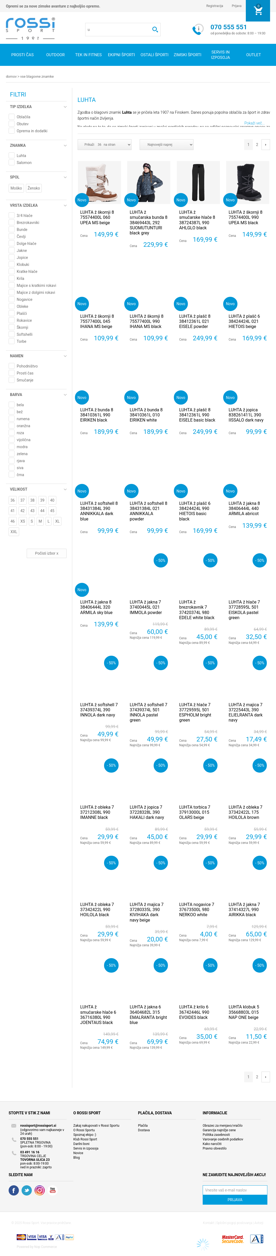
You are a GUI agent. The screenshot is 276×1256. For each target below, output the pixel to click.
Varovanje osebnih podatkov (223, 1139)
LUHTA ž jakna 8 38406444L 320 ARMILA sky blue (96, 607)
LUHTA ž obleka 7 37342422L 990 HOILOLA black (97, 909)
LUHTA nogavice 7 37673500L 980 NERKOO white (196, 909)
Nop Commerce (45, 1246)
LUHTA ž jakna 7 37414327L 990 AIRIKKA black (244, 909)
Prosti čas (22, 54)
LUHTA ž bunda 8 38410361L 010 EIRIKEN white (146, 414)
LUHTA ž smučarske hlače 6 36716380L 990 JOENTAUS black (98, 1014)
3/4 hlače (24, 215)
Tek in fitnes (88, 54)
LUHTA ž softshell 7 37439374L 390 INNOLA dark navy (99, 709)
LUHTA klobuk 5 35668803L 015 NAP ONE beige (244, 1011)
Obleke (22, 306)
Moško (16, 188)
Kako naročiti (212, 1144)
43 (32, 510)
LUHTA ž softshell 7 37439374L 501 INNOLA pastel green (148, 712)
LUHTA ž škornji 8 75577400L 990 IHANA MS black (146, 321)
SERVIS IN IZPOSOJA (220, 55)
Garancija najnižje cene (219, 1130)
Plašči (22, 313)
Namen (16, 356)
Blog (76, 1157)
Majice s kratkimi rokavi (36, 285)
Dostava (144, 1130)
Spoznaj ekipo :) (84, 1134)
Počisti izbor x (46, 553)
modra (22, 446)
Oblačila (23, 117)
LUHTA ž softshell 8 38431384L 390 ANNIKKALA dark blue (99, 511)
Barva (16, 394)
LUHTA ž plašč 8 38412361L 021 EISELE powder (195, 321)
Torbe (21, 341)
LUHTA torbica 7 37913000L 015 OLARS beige (195, 812)
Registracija (214, 6)
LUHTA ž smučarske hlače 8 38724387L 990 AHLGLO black (197, 219)
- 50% (160, 560)
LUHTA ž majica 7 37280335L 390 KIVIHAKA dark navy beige (147, 912)
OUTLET (253, 54)
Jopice (22, 257)
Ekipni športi (121, 54)
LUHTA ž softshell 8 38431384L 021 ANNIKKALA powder (148, 511)
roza (20, 432)
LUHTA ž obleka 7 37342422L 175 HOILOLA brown (245, 812)
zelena (22, 453)
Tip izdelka (21, 106)
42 (22, 510)
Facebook (14, 1190)
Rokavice (24, 320)
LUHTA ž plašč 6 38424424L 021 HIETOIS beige (244, 321)
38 (32, 500)
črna (20, 474)
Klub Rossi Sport (85, 1139)
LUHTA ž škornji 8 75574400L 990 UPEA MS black (245, 217)
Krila (20, 278)
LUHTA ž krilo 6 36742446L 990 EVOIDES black (194, 1011)
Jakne (22, 250)
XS (22, 521)
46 (13, 521)
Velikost (18, 489)
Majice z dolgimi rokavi (36, 292)
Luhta (21, 155)
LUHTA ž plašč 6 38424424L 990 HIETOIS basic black (195, 511)
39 (42, 500)
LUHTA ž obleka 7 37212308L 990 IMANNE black (97, 812)
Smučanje (25, 380)
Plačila (143, 1125)
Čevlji (21, 236)
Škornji (22, 327)
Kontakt (208, 1223)
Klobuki (23, 264)
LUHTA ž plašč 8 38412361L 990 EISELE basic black (197, 414)
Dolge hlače (26, 243)
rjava (21, 460)
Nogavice (24, 299)
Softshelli (24, 334)
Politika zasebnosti (216, 1134)
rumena (23, 418)
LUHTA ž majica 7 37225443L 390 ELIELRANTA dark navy (246, 712)
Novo (82, 200)
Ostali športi (154, 54)
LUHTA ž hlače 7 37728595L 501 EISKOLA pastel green (244, 609)
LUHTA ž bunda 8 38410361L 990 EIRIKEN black (96, 414)
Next (265, 144)
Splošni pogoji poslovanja (234, 1223)
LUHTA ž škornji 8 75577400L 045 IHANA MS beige (97, 321)
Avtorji (258, 1223)
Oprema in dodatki (32, 131)
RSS (39, 1190)
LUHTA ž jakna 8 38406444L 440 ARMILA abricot (244, 508)
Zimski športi (187, 54)
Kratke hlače (27, 271)
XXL (14, 531)
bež (20, 411)
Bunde (22, 229)
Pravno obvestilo (215, 1148)
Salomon (24, 162)
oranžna (23, 425)
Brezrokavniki (28, 222)
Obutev (23, 124)
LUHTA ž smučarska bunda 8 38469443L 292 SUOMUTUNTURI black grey (148, 222)
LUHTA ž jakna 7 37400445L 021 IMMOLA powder (146, 607)
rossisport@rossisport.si (38, 1125)
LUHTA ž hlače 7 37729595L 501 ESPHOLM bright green (195, 712)
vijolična (23, 439)
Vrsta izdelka (24, 205)
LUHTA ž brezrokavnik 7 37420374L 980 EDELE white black (197, 609)
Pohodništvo (27, 366)
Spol (14, 177)
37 (22, 500)
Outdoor (55, 54)
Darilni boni (81, 1144)
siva (20, 467)
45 (52, 510)
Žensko (34, 188)
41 (13, 510)
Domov (11, 76)
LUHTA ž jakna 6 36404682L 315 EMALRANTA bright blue (148, 1014)
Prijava (237, 6)
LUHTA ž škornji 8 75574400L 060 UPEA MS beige (97, 217)
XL (57, 521)
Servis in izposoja (85, 1148)
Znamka (18, 145)
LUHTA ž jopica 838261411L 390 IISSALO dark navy (246, 414)
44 (42, 510)
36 (13, 500)
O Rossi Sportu (84, 1130)
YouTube (52, 1190)
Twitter (27, 1190)
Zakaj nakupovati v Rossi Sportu (96, 1125)
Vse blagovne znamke (37, 76)
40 (52, 500)
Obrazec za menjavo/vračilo (223, 1125)
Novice (78, 1153)
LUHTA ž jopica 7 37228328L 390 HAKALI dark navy (147, 812)
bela (20, 404)
